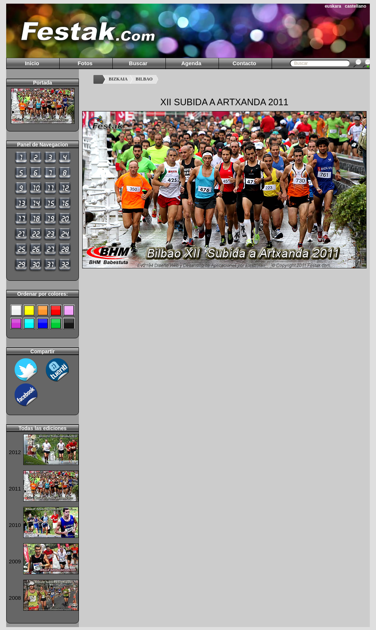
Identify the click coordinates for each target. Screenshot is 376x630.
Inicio (32, 63)
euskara (333, 6)
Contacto (244, 63)
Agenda (191, 63)
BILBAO (144, 79)
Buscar (138, 63)
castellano (355, 6)
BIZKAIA (118, 79)
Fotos (85, 63)
